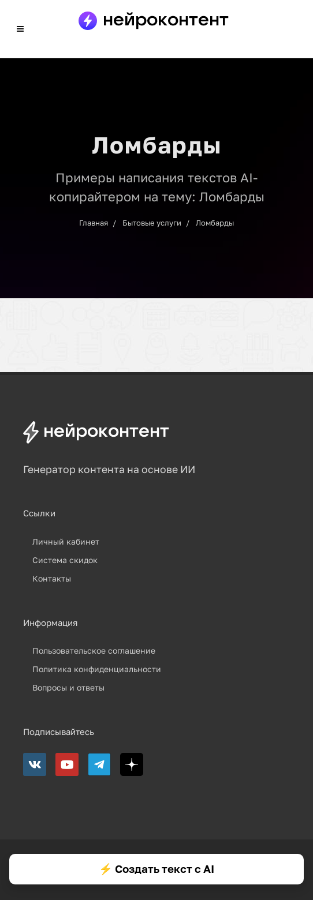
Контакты (51, 578)
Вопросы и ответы (68, 687)
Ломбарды (215, 222)
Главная (93, 222)
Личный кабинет (65, 541)
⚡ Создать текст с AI (156, 868)
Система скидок (65, 560)
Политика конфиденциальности (96, 669)
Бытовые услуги (151, 222)
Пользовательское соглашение (93, 650)
